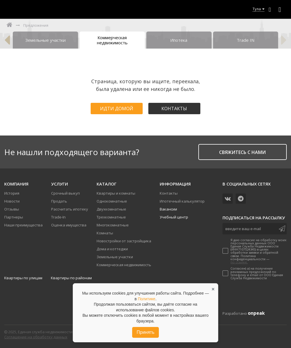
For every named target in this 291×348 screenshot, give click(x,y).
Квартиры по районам (71, 277)
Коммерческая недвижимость (124, 264)
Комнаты (105, 233)
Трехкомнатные (111, 217)
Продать (59, 201)
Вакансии (168, 209)
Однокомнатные (112, 201)
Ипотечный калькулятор (182, 201)
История (11, 193)
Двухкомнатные (111, 209)
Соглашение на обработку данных (35, 336)
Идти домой (116, 108)
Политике (146, 299)
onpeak (256, 313)
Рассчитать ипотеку (69, 209)
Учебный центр (174, 217)
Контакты (174, 108)
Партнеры (13, 217)
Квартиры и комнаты (116, 193)
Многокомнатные (113, 225)
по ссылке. (239, 262)
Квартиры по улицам (23, 277)
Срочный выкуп (65, 193)
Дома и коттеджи (112, 248)
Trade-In (58, 217)
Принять (146, 332)
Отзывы (11, 209)
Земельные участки (115, 256)
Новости (12, 201)
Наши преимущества (23, 225)
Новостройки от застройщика (124, 240)
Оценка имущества (68, 225)
